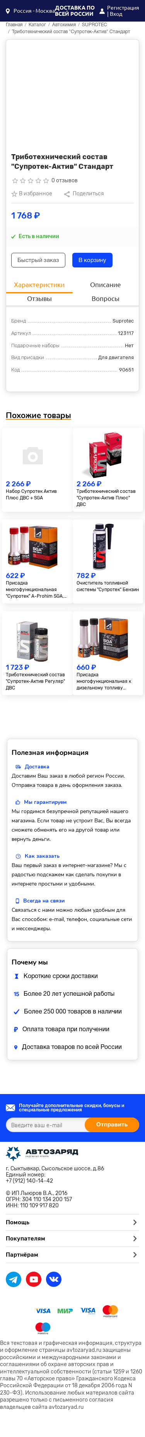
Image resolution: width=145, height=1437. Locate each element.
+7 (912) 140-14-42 (29, 1181)
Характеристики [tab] (39, 284)
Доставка (37, 766)
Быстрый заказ (38, 260)
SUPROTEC (94, 25)
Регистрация (123, 8)
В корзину (92, 260)
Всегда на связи (44, 900)
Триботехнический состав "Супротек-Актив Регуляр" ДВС (35, 681)
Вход (116, 14)
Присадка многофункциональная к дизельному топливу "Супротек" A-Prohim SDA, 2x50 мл (106, 681)
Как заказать (42, 856)
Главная (14, 25)
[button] (30, 11)
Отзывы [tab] (39, 298)
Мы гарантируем (45, 802)
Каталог (37, 25)
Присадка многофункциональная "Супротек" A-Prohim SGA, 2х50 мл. (35, 589)
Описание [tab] (105, 284)
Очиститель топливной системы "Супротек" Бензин (108, 586)
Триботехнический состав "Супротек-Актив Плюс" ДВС (106, 498)
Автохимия (64, 25)
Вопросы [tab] (105, 298)
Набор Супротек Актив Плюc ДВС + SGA (31, 495)
